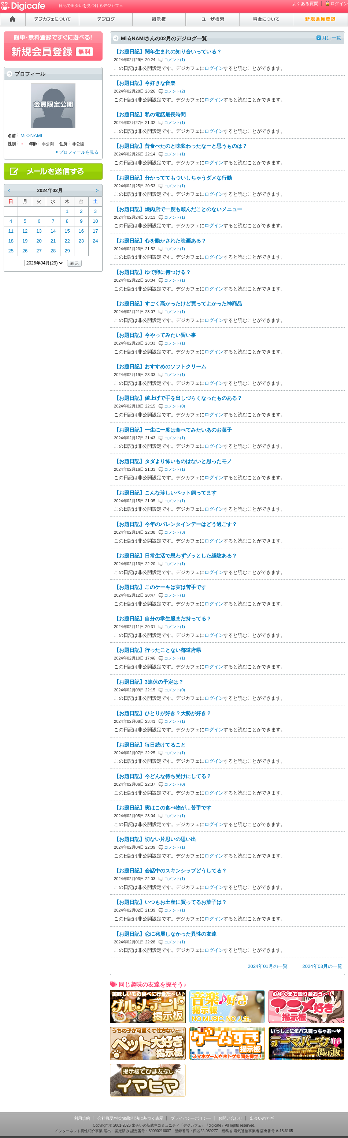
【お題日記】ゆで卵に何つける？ (152, 272)
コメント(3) (174, 532)
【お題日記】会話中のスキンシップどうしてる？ (170, 871)
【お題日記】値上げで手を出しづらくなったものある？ (178, 398)
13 (38, 231)
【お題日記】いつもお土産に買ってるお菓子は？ (170, 902)
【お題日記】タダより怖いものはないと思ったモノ (173, 461)
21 (53, 241)
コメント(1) (174, 59)
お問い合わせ (230, 1118)
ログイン (339, 3)
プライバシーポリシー (191, 1118)
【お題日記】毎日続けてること (150, 745)
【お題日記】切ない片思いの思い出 (155, 839)
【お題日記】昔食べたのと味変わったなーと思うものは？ (180, 146)
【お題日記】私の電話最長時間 (150, 114)
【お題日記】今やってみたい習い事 (155, 335)
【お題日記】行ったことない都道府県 (157, 650)
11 (10, 231)
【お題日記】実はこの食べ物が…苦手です (162, 808)
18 (10, 241)
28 (53, 250)
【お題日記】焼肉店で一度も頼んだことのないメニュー (178, 209)
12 (24, 231)
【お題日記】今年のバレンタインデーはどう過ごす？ (175, 524)
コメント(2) (174, 91)
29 (67, 250)
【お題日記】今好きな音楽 (144, 83)
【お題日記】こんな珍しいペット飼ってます (165, 493)
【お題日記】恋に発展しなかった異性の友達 (165, 934)
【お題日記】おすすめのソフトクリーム (160, 366)
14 (53, 231)
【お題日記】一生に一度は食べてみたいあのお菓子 (173, 430)
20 (38, 241)
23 (81, 241)
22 (67, 241)
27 (38, 250)
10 (95, 221)
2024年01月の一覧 (267, 966)
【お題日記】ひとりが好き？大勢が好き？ (162, 713)
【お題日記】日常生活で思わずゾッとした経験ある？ (175, 556)
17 (95, 231)
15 (67, 231)
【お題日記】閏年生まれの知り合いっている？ (168, 52)
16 (81, 231)
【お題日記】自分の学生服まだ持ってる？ (162, 618)
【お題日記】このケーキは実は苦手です (160, 587)
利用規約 (82, 1118)
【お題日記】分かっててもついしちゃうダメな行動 (173, 178)
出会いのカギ (262, 1118)
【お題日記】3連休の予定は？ (149, 682)
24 (95, 241)
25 (10, 250)
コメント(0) (174, 406)
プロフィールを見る (79, 152)
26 (24, 250)
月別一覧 (331, 38)
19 (24, 241)
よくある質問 (305, 3)
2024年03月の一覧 (322, 966)
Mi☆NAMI (31, 135)
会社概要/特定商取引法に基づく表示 (130, 1118)
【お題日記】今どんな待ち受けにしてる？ (162, 776)
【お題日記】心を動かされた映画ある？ (160, 241)
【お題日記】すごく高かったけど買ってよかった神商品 (178, 304)
